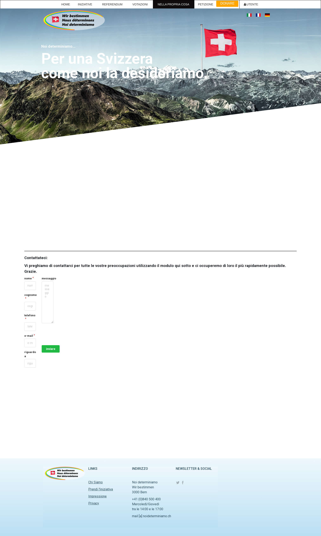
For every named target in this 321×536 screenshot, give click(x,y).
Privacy (93, 503)
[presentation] (73, 334)
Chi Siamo (95, 482)
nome (28, 278)
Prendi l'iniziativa (100, 489)
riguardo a (30, 354)
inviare (50, 349)
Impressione (97, 496)
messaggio (47, 278)
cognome (30, 294)
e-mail (28, 335)
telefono (29, 315)
